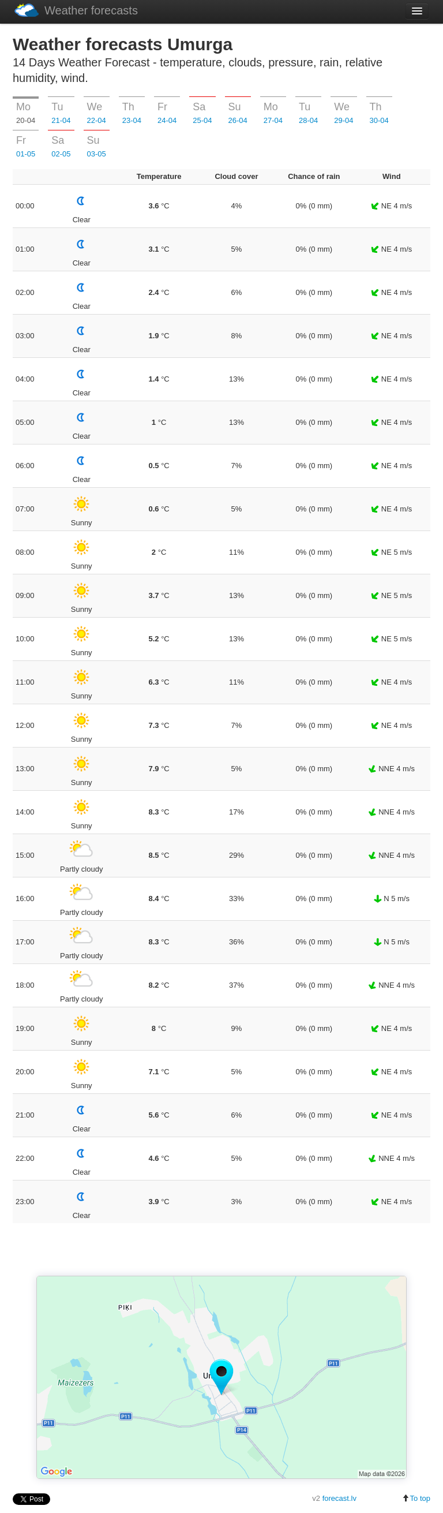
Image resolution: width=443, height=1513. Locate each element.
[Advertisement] (221, 1250)
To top (416, 1498)
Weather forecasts (76, 10)
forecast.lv (339, 1498)
